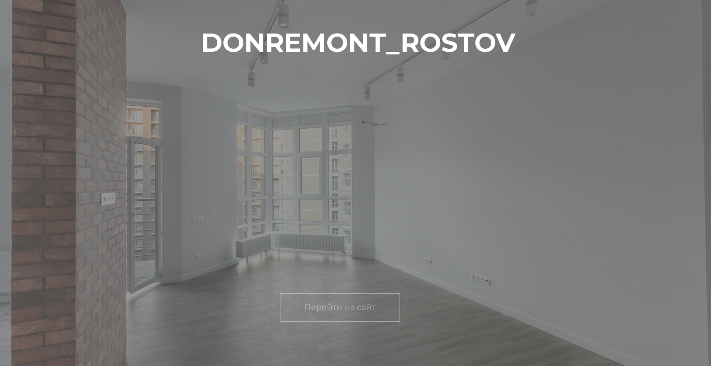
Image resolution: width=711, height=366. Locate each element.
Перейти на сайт (340, 307)
